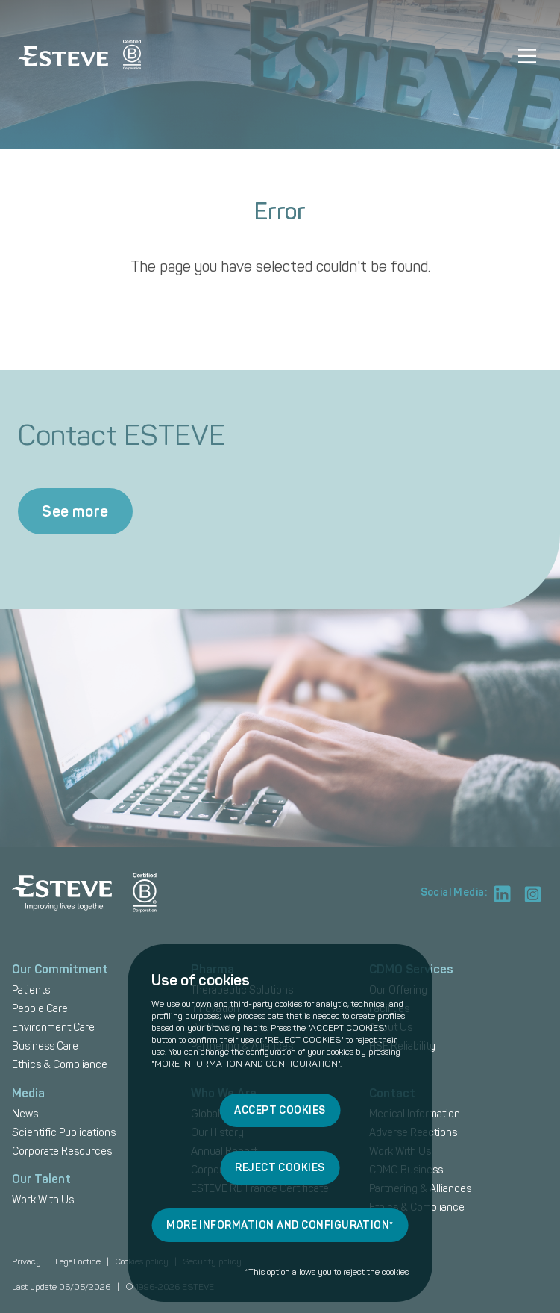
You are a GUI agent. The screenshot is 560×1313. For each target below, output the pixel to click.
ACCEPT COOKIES (280, 1110)
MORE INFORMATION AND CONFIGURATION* (280, 1225)
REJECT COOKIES (280, 1167)
